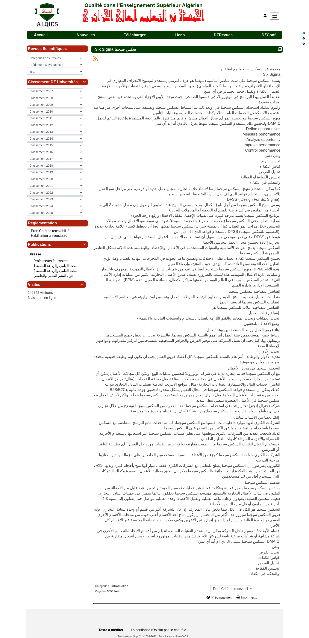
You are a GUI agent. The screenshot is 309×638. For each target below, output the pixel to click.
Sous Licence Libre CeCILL (175, 636)
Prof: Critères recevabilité (50, 231)
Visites (56, 284)
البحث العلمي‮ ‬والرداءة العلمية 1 (56, 266)
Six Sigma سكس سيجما (116, 49)
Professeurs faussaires (51, 261)
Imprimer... (246, 597)
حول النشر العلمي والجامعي (53, 276)
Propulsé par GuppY (130, 636)
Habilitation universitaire (49, 235)
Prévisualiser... (220, 597)
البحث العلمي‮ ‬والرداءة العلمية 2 (56, 271)
